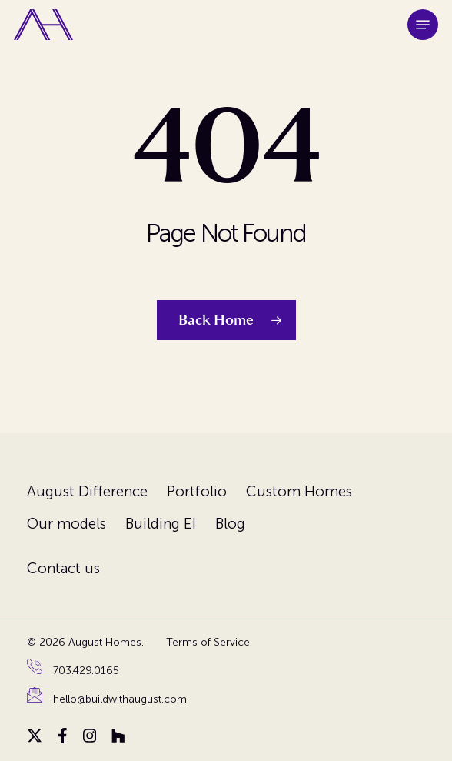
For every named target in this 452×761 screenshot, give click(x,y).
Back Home (215, 320)
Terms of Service (208, 642)
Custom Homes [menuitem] (299, 491)
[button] (422, 24)
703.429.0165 (86, 670)
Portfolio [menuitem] (197, 491)
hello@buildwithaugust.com (120, 699)
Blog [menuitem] (230, 523)
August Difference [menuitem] (87, 491)
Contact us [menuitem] (63, 568)
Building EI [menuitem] (160, 523)
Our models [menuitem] (66, 523)
